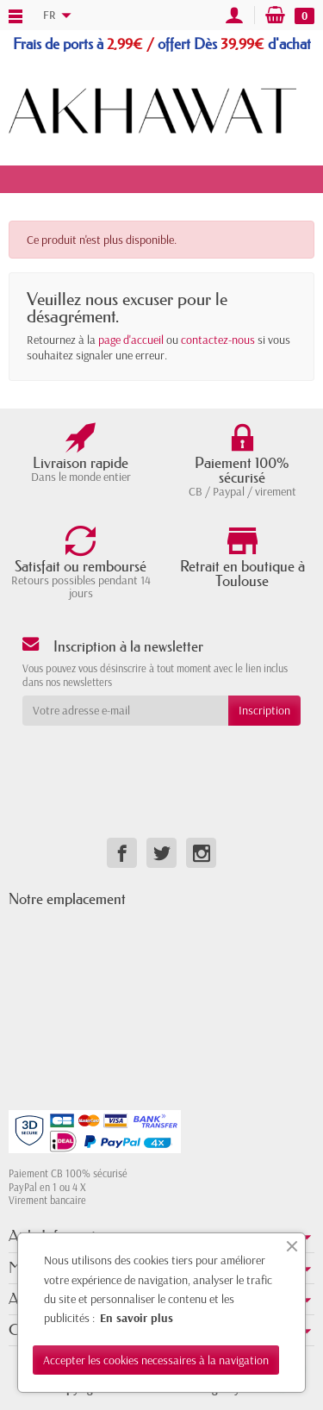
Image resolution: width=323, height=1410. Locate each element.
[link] (122, 853)
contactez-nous (218, 339)
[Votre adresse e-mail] (125, 710)
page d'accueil (131, 339)
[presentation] (162, 759)
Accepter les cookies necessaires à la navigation (156, 1360)
